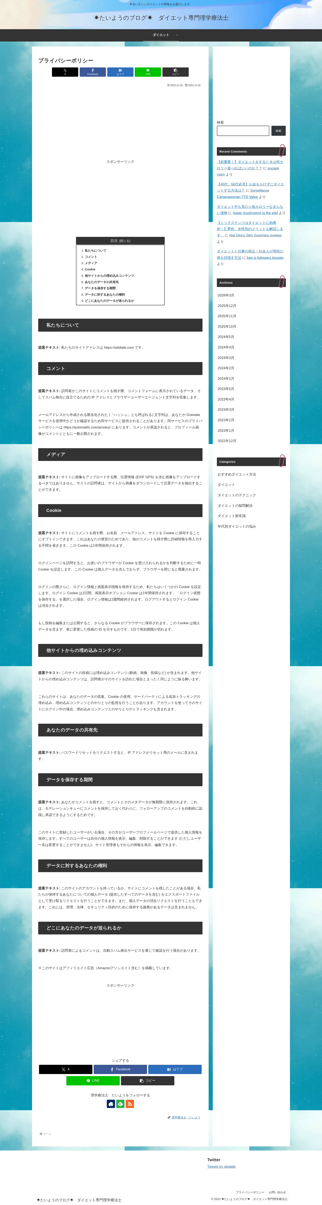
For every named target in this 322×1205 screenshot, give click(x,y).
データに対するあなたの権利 (105, 294)
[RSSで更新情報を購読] (130, 1104)
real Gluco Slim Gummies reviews (255, 235)
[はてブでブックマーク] (120, 72)
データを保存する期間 (100, 288)
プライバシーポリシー (250, 1192)
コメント (91, 256)
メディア (91, 263)
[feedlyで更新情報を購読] (120, 1104)
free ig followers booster (265, 258)
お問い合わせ (277, 1192)
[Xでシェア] (65, 72)
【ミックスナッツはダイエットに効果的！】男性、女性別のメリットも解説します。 (250, 229)
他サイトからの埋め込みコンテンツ (109, 275)
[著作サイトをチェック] (111, 1104)
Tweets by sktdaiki (221, 1167)
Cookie (90, 269)
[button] (175, 72)
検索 (220, 122)
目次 (114, 240)
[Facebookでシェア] (93, 72)
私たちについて (95, 250)
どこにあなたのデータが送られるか (109, 300)
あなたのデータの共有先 (102, 282)
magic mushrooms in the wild (255, 213)
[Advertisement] (120, 119)
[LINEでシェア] (148, 72)
